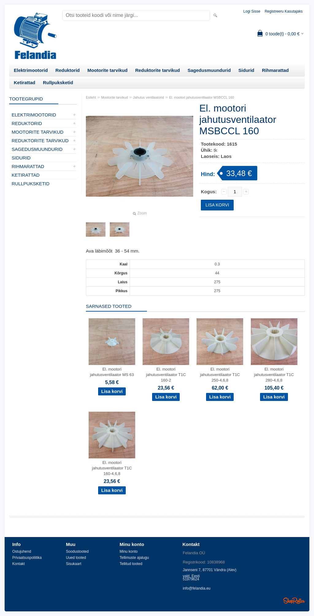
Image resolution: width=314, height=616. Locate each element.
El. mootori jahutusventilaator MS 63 (112, 372)
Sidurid (247, 70)
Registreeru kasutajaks (284, 11)
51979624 (191, 579)
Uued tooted (76, 557)
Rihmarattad (275, 70)
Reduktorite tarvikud (157, 70)
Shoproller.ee (294, 601)
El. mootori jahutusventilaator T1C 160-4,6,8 (112, 468)
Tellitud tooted (131, 564)
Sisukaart (73, 564)
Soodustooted (77, 551)
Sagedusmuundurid (209, 70)
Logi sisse (251, 11)
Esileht (91, 97)
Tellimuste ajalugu (134, 557)
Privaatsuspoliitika (27, 557)
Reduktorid (68, 70)
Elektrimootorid (31, 70)
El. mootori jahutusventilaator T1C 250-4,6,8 (220, 375)
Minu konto (129, 551)
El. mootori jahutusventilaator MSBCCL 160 (201, 97)
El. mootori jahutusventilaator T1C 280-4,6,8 (274, 375)
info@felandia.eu (196, 588)
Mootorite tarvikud (107, 70)
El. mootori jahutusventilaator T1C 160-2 (166, 375)
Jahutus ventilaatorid (148, 97)
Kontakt (18, 564)
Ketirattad (24, 82)
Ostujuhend (21, 551)
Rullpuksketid (58, 82)
